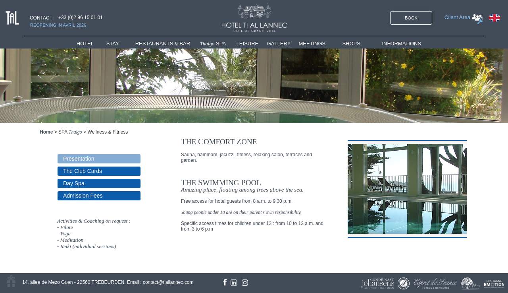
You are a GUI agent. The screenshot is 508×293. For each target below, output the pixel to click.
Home (46, 132)
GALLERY (279, 44)
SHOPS (351, 44)
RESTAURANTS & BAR (162, 44)
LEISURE (248, 44)
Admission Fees (83, 195)
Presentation (78, 158)
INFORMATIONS (401, 44)
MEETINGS (311, 44)
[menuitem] (91, 44)
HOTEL (87, 44)
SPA (213, 44)
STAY (112, 44)
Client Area (457, 17)
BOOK (411, 18)
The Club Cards (82, 171)
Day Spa (74, 183)
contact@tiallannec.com (168, 282)
